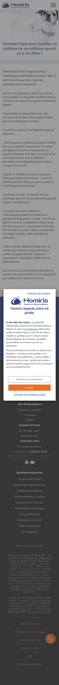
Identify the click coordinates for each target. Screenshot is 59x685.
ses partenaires (31, 329)
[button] (29, 388)
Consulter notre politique (29, 394)
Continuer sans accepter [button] (38, 293)
